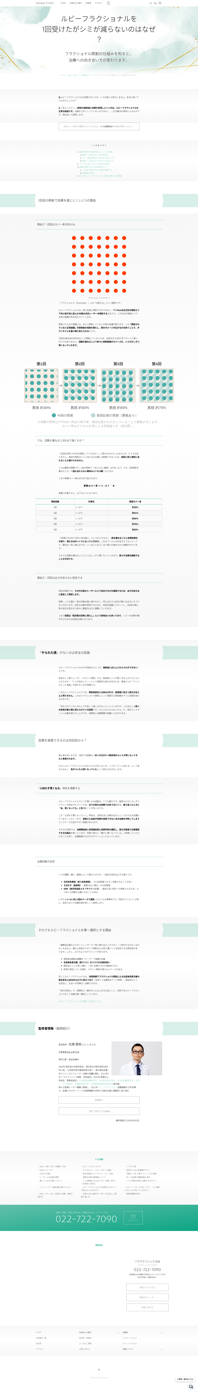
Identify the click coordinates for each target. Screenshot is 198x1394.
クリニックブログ (130, 1343)
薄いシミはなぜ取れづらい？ (51, 1180)
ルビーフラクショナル (107, 1087)
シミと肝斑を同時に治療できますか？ (141, 1180)
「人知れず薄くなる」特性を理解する (97, 170)
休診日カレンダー (147, 1297)
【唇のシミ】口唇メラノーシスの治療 (141, 1173)
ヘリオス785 (131, 1166)
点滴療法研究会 (82, 1083)
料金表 (88, 3)
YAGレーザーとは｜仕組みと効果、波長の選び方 (55, 1195)
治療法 (125, 1332)
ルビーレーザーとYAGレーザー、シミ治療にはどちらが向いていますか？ (142, 1188)
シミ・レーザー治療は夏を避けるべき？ (55, 1187)
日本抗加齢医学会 (125, 1080)
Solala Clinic (45, 3)
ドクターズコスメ (130, 1338)
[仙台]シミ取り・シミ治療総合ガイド (79, 75)
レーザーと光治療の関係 (49, 1177)
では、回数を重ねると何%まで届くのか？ (98, 158)
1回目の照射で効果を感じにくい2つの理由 (96, 152)
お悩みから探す (76, 3)
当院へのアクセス (147, 1287)
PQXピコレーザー (47, 1170)
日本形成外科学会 (107, 1080)
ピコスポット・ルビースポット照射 (97, 1170)
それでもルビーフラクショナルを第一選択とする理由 (100, 176)
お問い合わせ (147, 1307)
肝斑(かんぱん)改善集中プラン (138, 1170)
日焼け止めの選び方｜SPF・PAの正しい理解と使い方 (98, 1195)
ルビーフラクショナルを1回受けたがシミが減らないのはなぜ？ (98, 1188)
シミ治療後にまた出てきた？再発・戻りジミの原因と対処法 (98, 1182)
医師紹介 (99, 1099)
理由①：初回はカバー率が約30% (95, 155)
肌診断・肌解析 (85, 1338)
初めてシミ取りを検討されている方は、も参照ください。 (99, 126)
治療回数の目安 (88, 173)
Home (63, 3)
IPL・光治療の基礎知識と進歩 (138, 1177)
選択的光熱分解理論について (94, 1177)
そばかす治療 (45, 1173)
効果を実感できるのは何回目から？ (93, 167)
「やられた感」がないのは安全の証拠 (94, 164)
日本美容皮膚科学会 (88, 1080)
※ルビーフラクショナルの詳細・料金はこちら (80, 1001)
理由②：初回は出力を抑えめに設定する (98, 160)
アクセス (98, 3)
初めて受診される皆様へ (99, 1111)
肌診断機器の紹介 (133, 1193)
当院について (128, 1349)
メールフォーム (133, 1217)
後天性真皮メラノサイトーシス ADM (98, 1173)
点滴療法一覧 (41, 1338)
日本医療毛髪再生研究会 (102, 1083)
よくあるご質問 (85, 1343)
